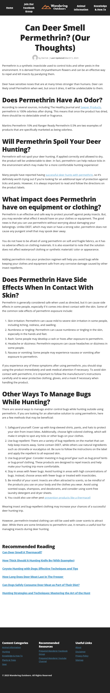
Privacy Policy (81, 655)
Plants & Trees (9, 660)
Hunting (6, 651)
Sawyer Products (90, 107)
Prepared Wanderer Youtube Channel (52, 660)
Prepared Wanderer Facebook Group (53, 652)
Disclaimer (80, 651)
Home (9, 7)
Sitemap (79, 660)
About (78, 647)
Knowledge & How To (12, 655)
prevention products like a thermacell (68, 497)
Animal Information (11, 647)
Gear (4, 664)
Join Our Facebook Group (29, 7)
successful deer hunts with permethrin (69, 175)
